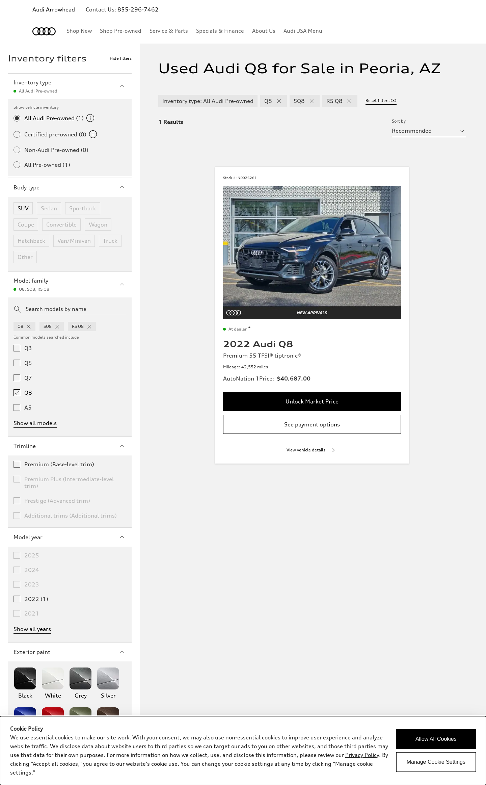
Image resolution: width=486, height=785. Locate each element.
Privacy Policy (362, 755)
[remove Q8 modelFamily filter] (279, 101)
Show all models (35, 423)
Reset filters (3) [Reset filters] (381, 100)
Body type (70, 187)
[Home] (44, 31)
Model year (70, 537)
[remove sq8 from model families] (57, 326)
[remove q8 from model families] (28, 326)
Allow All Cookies (436, 739)
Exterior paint (70, 652)
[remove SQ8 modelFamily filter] (311, 101)
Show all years (32, 629)
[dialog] (243, 750)
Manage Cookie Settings (436, 762)
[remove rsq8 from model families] (89, 326)
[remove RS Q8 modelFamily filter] (349, 101)
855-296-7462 (138, 9)
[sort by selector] (429, 131)
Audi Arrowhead (53, 9)
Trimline (70, 446)
